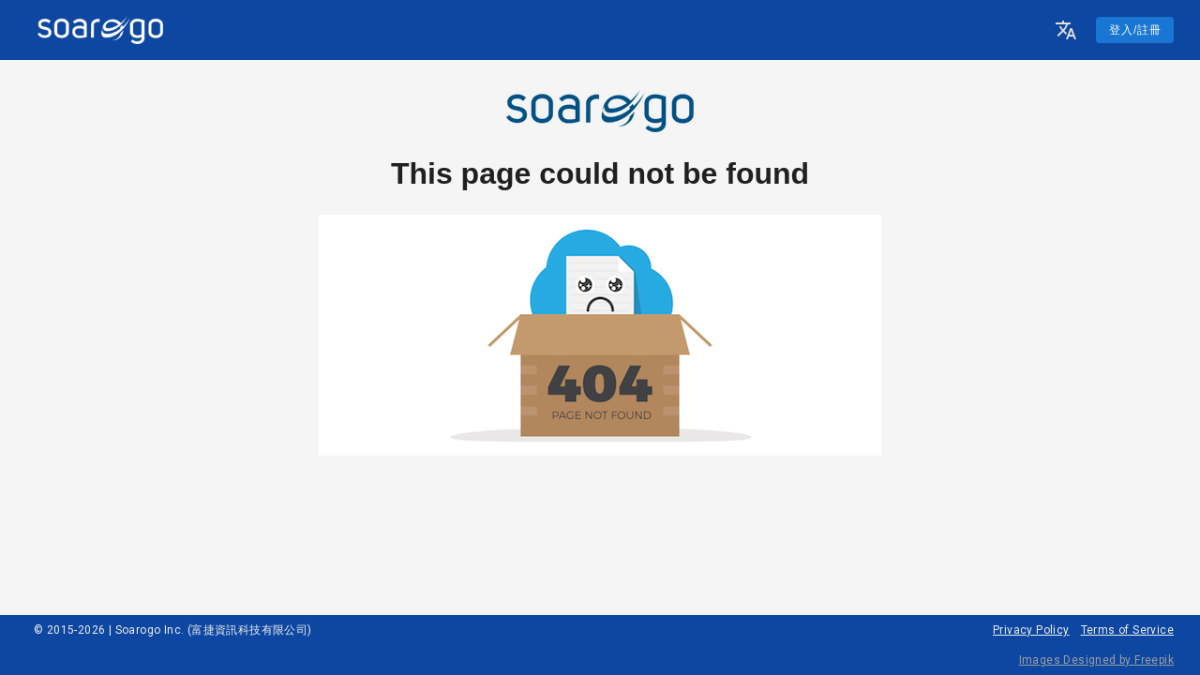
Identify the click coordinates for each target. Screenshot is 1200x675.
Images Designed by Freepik (1096, 660)
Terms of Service (1127, 630)
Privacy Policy (1031, 630)
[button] (1065, 30)
